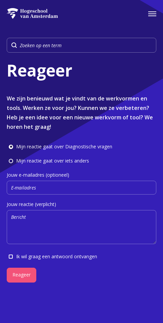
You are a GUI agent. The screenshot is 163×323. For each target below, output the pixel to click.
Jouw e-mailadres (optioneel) (81, 183)
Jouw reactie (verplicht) (81, 223)
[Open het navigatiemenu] (152, 13)
